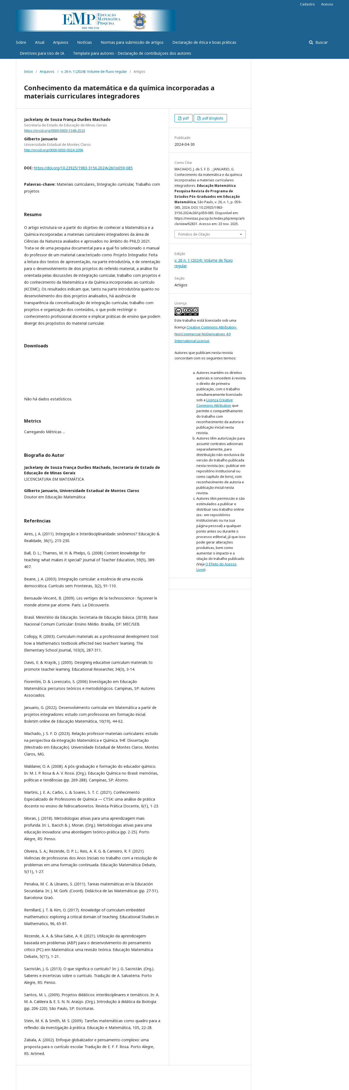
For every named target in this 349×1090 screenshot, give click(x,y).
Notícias (84, 42)
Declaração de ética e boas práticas (204, 42)
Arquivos (60, 42)
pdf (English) (212, 118)
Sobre (21, 42)
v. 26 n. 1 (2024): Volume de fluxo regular (94, 71)
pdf (185, 118)
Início (28, 71)
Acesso (327, 4)
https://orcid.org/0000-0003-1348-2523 (54, 130)
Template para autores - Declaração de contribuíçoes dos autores (132, 53)
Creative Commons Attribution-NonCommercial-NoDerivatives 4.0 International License (205, 334)
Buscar (321, 42)
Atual (39, 42)
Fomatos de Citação (194, 234)
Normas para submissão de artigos (132, 42)
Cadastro (307, 4)
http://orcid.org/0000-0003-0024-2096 (53, 150)
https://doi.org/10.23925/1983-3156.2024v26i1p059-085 (83, 167)
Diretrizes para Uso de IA (42, 53)
